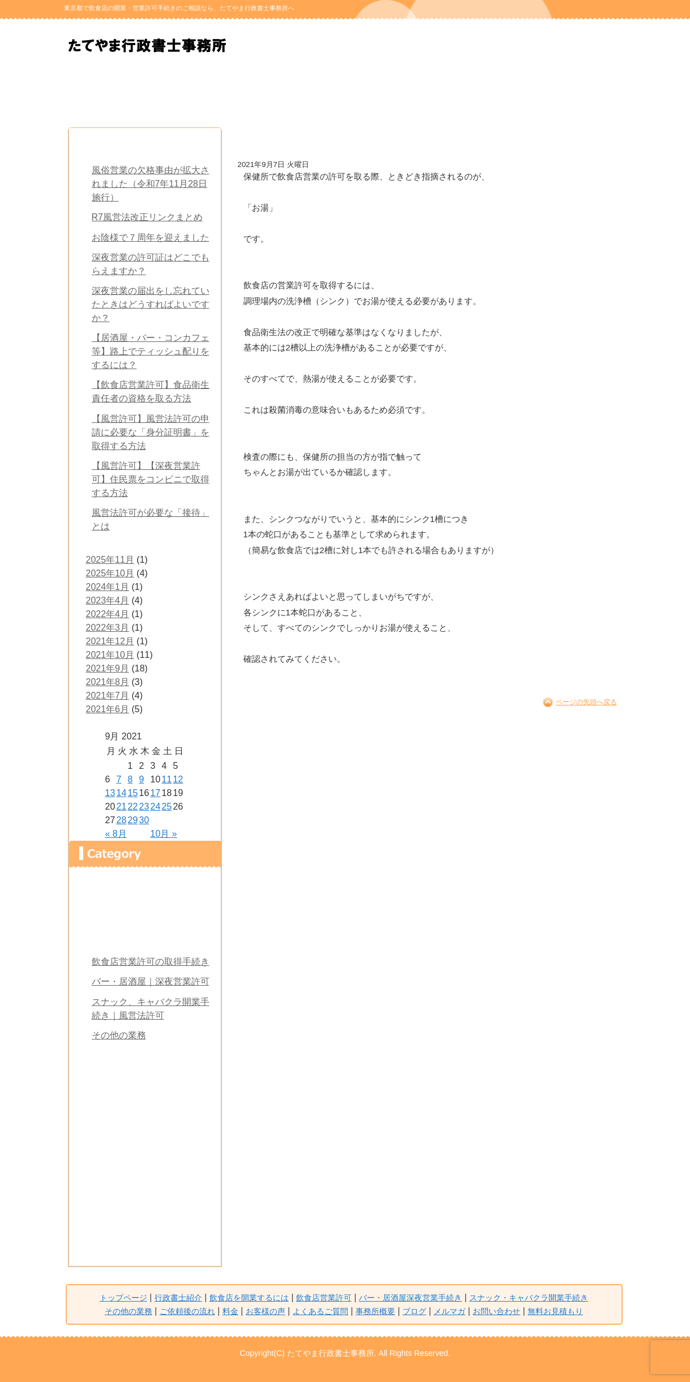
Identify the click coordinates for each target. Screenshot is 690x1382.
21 (122, 806)
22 (133, 806)
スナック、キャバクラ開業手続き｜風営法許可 (150, 1008)
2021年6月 (108, 709)
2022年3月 (108, 627)
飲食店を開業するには (145, 937)
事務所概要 (145, 1156)
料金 (579, 92)
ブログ (145, 1181)
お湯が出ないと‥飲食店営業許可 (340, 140)
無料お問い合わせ (293, 46)
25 (167, 806)
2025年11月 (110, 559)
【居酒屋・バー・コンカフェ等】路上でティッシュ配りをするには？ (150, 351)
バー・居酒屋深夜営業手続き (410, 1297)
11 (167, 779)
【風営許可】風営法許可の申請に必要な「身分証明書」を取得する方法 (150, 432)
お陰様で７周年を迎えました (150, 237)
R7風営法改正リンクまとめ (147, 217)
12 (178, 779)
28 (122, 820)
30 (144, 820)
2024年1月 (108, 587)
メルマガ (145, 1205)
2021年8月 (108, 682)
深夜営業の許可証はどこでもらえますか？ (150, 264)
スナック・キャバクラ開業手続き (391, 92)
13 (110, 793)
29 (133, 820)
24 (156, 806)
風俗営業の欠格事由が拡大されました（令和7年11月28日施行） (150, 183)
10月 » (164, 833)
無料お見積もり (406, 46)
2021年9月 (108, 668)
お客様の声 (145, 1108)
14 (122, 793)
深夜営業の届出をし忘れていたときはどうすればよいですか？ (150, 304)
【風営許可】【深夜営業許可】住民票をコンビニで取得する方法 (150, 479)
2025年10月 (110, 573)
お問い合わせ (145, 1229)
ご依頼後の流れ (485, 92)
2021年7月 (108, 695)
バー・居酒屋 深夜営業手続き (297, 92)
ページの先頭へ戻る (586, 702)
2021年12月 (110, 641)
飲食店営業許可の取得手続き (150, 961)
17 (156, 793)
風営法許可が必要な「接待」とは (150, 519)
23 (144, 806)
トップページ (145, 888)
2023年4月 (108, 600)
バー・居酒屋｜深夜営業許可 (150, 981)
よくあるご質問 (145, 1132)
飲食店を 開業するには (203, 92)
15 (133, 793)
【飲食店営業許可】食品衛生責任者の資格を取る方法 (150, 391)
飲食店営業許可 (324, 1297)
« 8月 (116, 833)
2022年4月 (108, 614)
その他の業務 (119, 1035)
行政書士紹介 (109, 92)
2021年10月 (110, 655)
